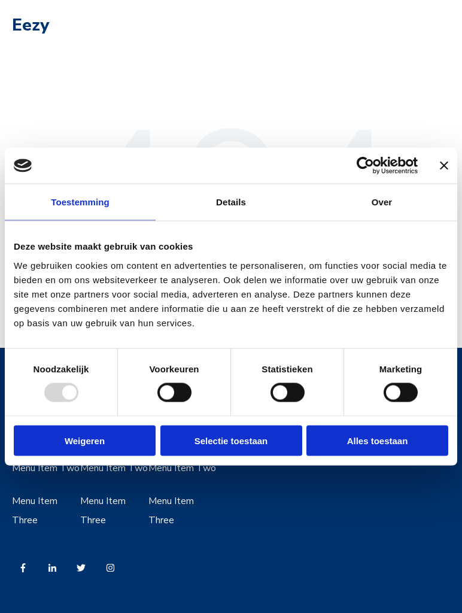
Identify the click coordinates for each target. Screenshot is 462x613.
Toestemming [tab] (80, 202)
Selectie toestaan (231, 440)
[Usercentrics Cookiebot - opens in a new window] (365, 166)
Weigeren (85, 440)
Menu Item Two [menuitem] (46, 468)
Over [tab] (382, 202)
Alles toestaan (377, 440)
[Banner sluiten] (444, 166)
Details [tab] (231, 202)
